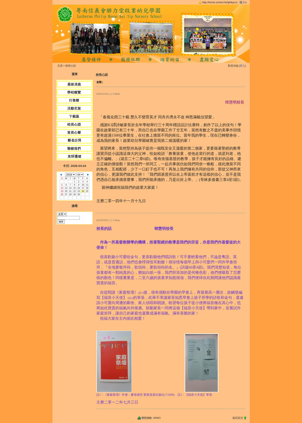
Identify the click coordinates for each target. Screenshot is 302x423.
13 (66, 188)
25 (87, 191)
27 (66, 194)
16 (78, 188)
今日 (66, 165)
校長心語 (70, 65)
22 (74, 191)
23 (78, 191)
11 (87, 185)
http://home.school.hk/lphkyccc (220, 2)
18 (87, 188)
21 (70, 191)
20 (66, 191)
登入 (242, 65)
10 (83, 185)
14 (70, 188)
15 (74, 188)
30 (78, 194)
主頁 (60, 65)
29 (74, 194)
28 (70, 194)
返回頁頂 (237, 417)
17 (83, 188)
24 (83, 191)
